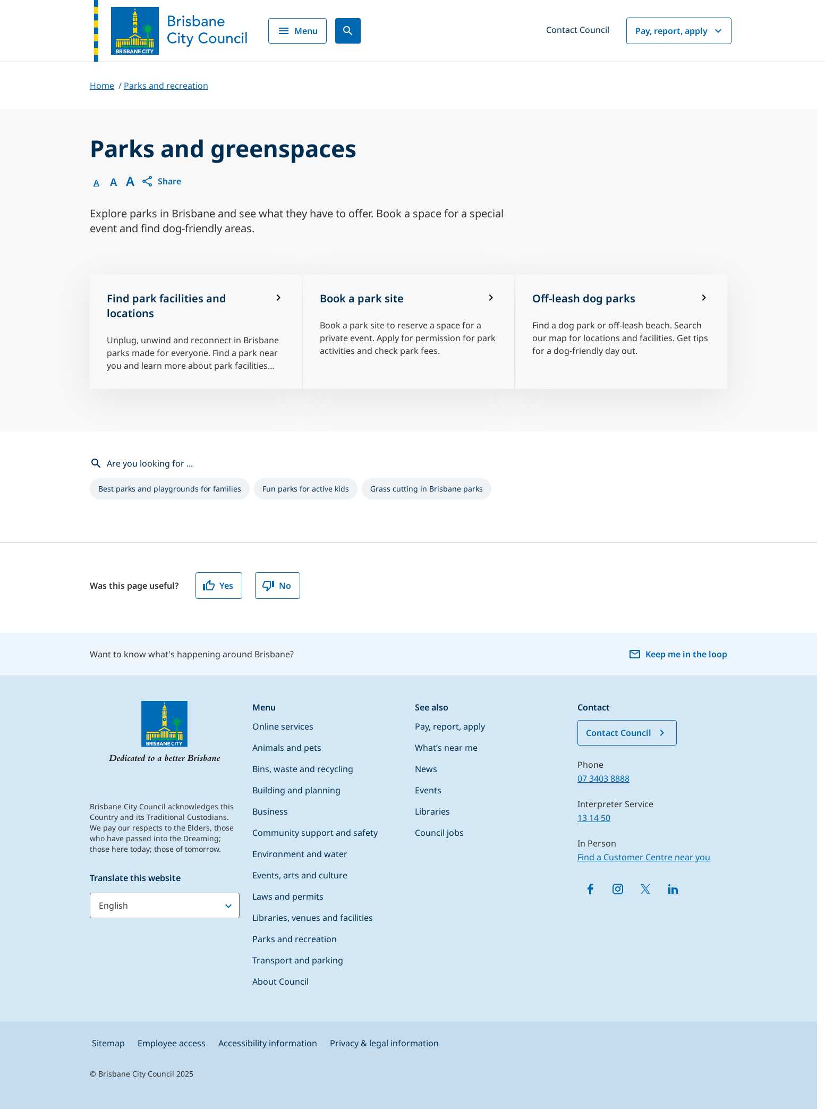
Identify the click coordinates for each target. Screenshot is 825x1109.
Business (270, 811)
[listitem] (170, 489)
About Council (280, 981)
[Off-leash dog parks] (621, 331)
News (426, 769)
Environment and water (299, 854)
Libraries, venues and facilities (312, 918)
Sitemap (108, 1043)
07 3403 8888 (603, 778)
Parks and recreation (294, 939)
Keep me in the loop (677, 654)
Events (428, 790)
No (276, 585)
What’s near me (446, 748)
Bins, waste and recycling (302, 769)
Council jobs (439, 833)
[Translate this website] (165, 905)
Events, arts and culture (299, 875)
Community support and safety (315, 833)
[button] (161, 181)
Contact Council (577, 30)
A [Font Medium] (113, 182)
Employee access (172, 1043)
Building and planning (296, 790)
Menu (297, 30)
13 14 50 (593, 818)
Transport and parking (297, 960)
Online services (282, 726)
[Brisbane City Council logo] (170, 31)
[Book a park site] (409, 331)
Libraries (432, 811)
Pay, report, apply (680, 30)
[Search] (348, 31)
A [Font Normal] (96, 183)
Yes (217, 585)
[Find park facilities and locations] (196, 331)
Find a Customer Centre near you (643, 857)
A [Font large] (130, 181)
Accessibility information (267, 1043)
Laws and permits (288, 896)
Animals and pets (286, 748)
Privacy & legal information (384, 1043)
